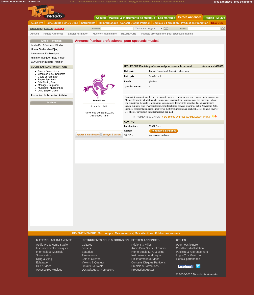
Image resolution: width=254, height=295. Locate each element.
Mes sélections (243, 1)
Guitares (87, 244)
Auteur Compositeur (48, 71)
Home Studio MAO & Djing (147, 251)
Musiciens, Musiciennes (50, 87)
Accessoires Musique (49, 269)
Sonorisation (44, 255)
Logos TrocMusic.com (189, 255)
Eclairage (42, 262)
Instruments (88, 22)
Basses (86, 248)
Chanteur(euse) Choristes (51, 74)
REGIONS (217, 22)
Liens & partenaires (188, 258)
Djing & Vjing (44, 258)
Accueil (34, 33)
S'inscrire (34, 1)
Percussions (89, 255)
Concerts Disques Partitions (148, 262)
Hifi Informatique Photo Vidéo (47, 57)
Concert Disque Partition (135, 22)
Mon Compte (36, 28)
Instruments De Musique (45, 53)
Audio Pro (37, 22)
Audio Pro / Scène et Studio (47, 45)
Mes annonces (223, 1)
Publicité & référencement (192, 251)
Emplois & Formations (145, 266)
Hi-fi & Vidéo (44, 266)
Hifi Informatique (107, 22)
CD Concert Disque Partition (47, 61)
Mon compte (105, 233)
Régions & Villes (141, 244)
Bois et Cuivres (91, 258)
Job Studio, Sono (47, 82)
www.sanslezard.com (159, 135)
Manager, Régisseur (48, 85)
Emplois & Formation (166, 22)
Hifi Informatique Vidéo (145, 258)
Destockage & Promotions (98, 269)
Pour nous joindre (187, 244)
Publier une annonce (13, 1)
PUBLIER (59, 28)
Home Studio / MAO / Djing (61, 22)
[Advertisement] (51, 165)
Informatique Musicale (49, 251)
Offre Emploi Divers (48, 90)
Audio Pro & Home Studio (52, 244)
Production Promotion (194, 22)
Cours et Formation (48, 76)
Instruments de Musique (146, 255)
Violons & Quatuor (93, 262)
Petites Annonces (53, 33)
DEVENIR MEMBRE (84, 233)
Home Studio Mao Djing (44, 49)
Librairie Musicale (92, 266)
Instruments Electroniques (52, 248)
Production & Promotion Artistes (49, 95)
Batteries (87, 251)
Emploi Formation (78, 33)
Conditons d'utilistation (190, 248)
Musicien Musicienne (105, 33)
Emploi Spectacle (47, 79)
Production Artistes (143, 269)
